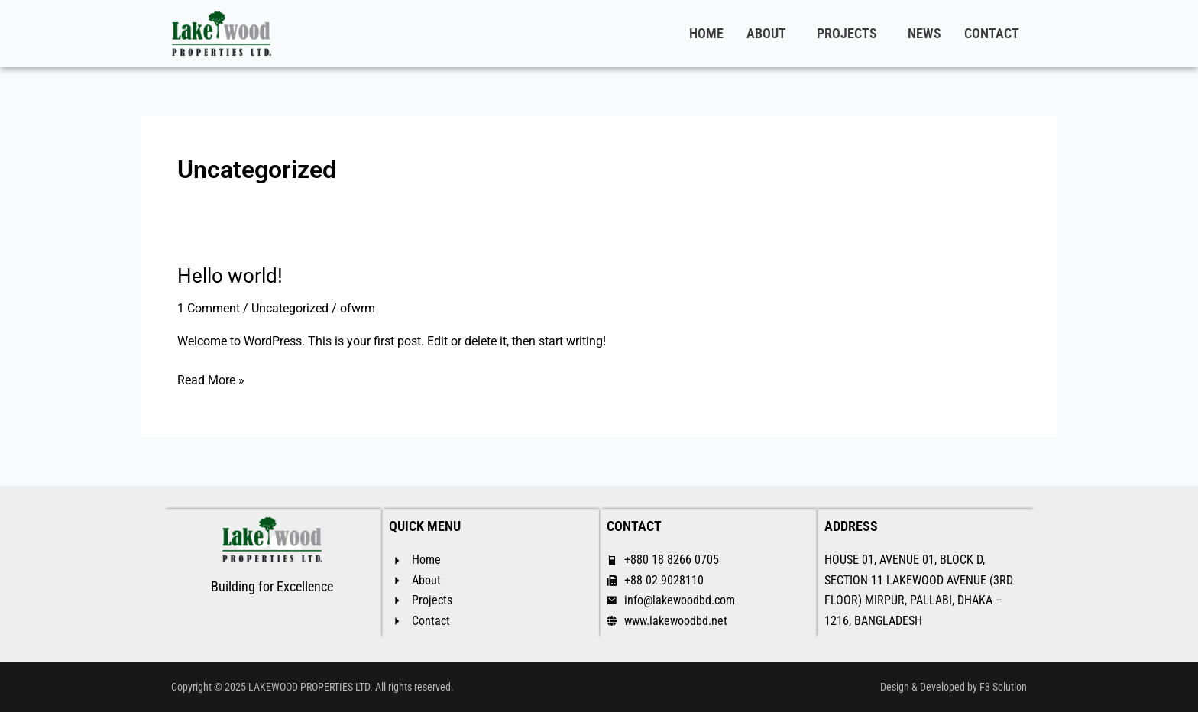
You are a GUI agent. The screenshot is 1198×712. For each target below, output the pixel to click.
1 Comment (208, 308)
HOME (706, 33)
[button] (770, 33)
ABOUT (766, 33)
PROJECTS (847, 33)
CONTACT (991, 33)
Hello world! (230, 275)
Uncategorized (290, 308)
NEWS (924, 33)
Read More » (210, 379)
